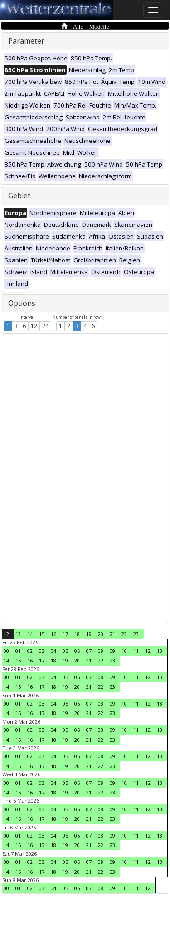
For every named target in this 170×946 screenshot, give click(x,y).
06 (77, 650)
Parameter (26, 41)
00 (6, 650)
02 (30, 650)
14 (30, 634)
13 (18, 634)
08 (100, 650)
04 (53, 650)
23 (136, 634)
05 (65, 650)
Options (21, 303)
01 (18, 650)
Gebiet (19, 196)
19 (89, 634)
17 (65, 634)
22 (124, 634)
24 (45, 326)
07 (89, 650)
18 (77, 634)
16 (53, 634)
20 (100, 634)
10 (124, 650)
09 (112, 650)
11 (136, 650)
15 (41, 634)
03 (41, 650)
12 (34, 326)
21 (112, 634)
